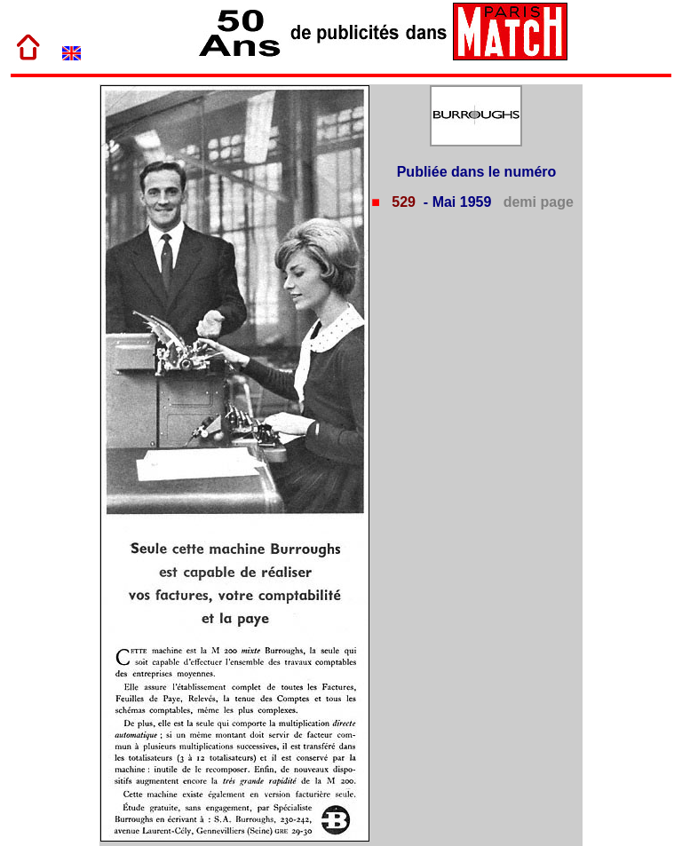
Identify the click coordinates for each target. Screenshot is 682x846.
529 (402, 202)
